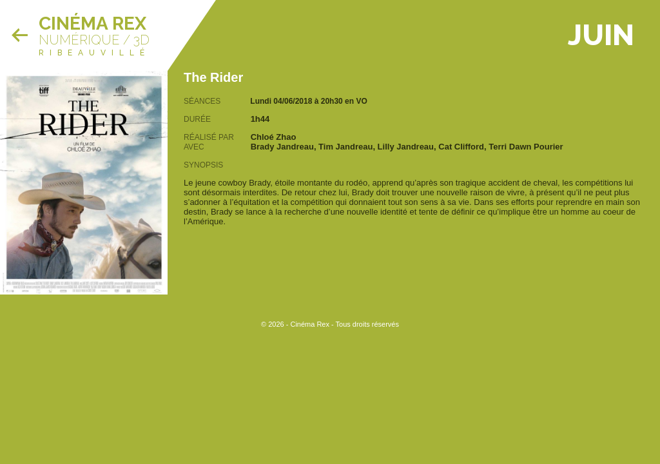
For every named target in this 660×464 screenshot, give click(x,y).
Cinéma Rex (92, 23)
